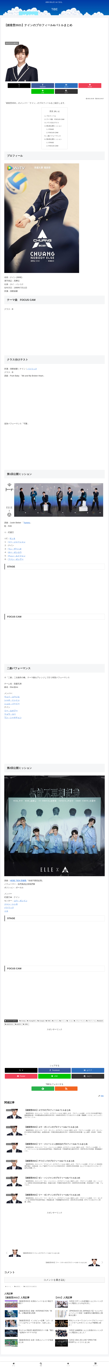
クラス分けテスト (53, 117)
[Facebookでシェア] (29, 85)
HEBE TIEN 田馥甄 (18, 876)
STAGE (51, 124)
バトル (69, 1016)
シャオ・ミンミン (12, 696)
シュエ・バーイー (12, 699)
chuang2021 (31, 1016)
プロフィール (51, 110)
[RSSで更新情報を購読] (57, 1084)
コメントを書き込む (54, 1278)
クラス (55, 1016)
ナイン (62, 1016)
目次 (51, 105)
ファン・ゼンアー (15, 555)
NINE (48, 1016)
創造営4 (18, 1020)
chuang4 (41, 1016)
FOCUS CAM (53, 128)
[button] (97, 85)
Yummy (27, 518)
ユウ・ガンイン (20, 896)
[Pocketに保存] (63, 85)
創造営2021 (9, 1020)
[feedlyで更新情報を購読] (52, 1084)
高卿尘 (25, 1020)
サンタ (12, 534)
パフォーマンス (79, 1016)
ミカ (6, 907)
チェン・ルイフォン (16, 551)
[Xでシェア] (12, 85)
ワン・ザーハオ (15, 545)
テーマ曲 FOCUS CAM (55, 114)
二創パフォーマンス (53, 131)
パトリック (32, 364)
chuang (22, 1016)
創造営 (100, 1016)
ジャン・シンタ (11, 900)
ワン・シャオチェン (13, 713)
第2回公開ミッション (54, 134)
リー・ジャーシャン (16, 538)
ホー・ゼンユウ (15, 548)
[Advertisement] (54, 33)
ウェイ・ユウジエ (12, 692)
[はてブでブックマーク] (46, 85)
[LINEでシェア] (80, 85)
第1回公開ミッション (54, 121)
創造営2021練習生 (11, 1016)
